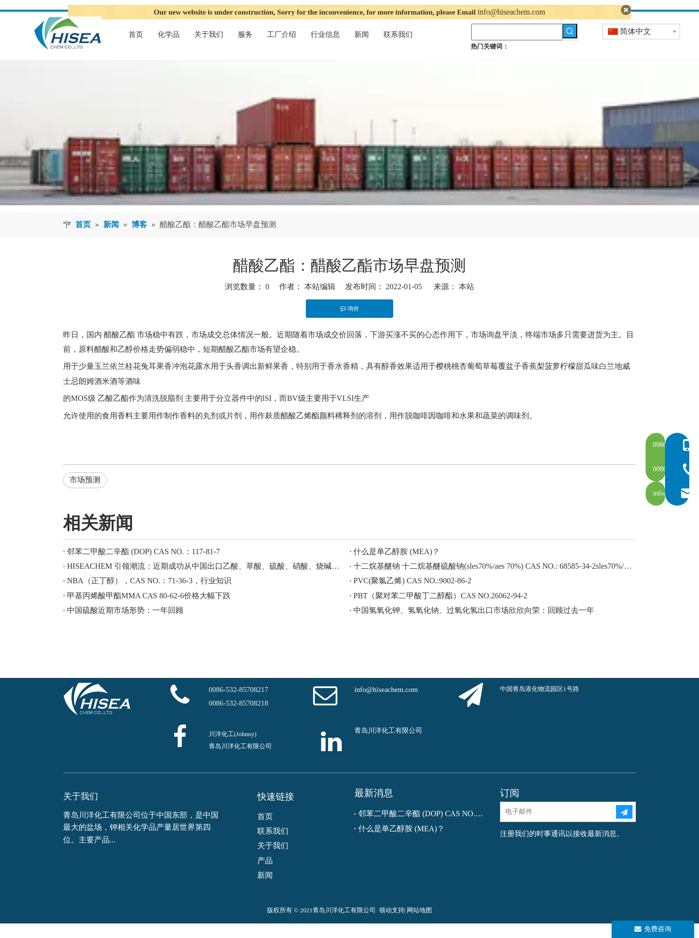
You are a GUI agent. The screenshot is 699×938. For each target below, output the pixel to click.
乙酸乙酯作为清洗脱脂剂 (140, 413)
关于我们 (272, 860)
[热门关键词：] (570, 45)
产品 (265, 875)
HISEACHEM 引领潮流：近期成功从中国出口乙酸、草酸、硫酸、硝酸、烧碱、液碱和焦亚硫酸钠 (206, 580)
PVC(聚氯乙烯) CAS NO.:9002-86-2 (412, 596)
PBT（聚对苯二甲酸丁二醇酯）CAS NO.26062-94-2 (440, 610)
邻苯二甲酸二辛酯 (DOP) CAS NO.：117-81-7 (143, 566)
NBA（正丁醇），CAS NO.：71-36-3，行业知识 (149, 596)
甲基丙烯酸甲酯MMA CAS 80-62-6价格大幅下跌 (149, 610)
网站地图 (419, 924)
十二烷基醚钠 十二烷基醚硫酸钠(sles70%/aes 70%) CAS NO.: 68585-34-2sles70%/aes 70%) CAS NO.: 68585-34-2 (492, 580)
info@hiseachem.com (512, 12)
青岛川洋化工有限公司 (388, 745)
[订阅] (624, 827)
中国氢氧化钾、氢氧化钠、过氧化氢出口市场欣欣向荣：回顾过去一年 (473, 625)
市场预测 (84, 495)
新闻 (265, 890)
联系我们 (272, 845)
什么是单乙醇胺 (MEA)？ (396, 566)
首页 (265, 831)
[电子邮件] (557, 827)
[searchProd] (517, 46)
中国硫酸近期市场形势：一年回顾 (125, 625)
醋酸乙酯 (118, 349)
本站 (466, 301)
